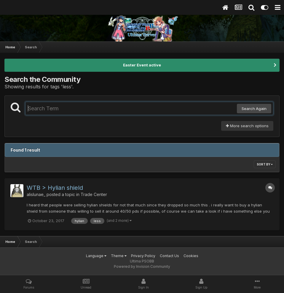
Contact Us (169, 256)
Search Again (254, 108)
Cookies (191, 256)
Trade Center (94, 194)
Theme (119, 256)
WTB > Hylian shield (55, 187)
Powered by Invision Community (142, 266)
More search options (247, 125)
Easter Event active (142, 65)
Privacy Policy (143, 256)
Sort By (265, 164)
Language (96, 256)
